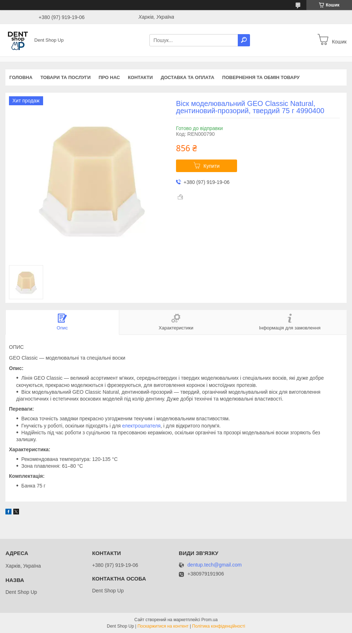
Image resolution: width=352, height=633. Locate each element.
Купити (212, 166)
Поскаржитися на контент (163, 626)
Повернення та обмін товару (261, 77)
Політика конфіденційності (218, 626)
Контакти (140, 77)
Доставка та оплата (187, 77)
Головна (20, 77)
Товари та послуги (65, 77)
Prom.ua (210, 619)
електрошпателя (141, 426)
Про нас (109, 77)
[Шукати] (244, 40)
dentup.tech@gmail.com (214, 565)
